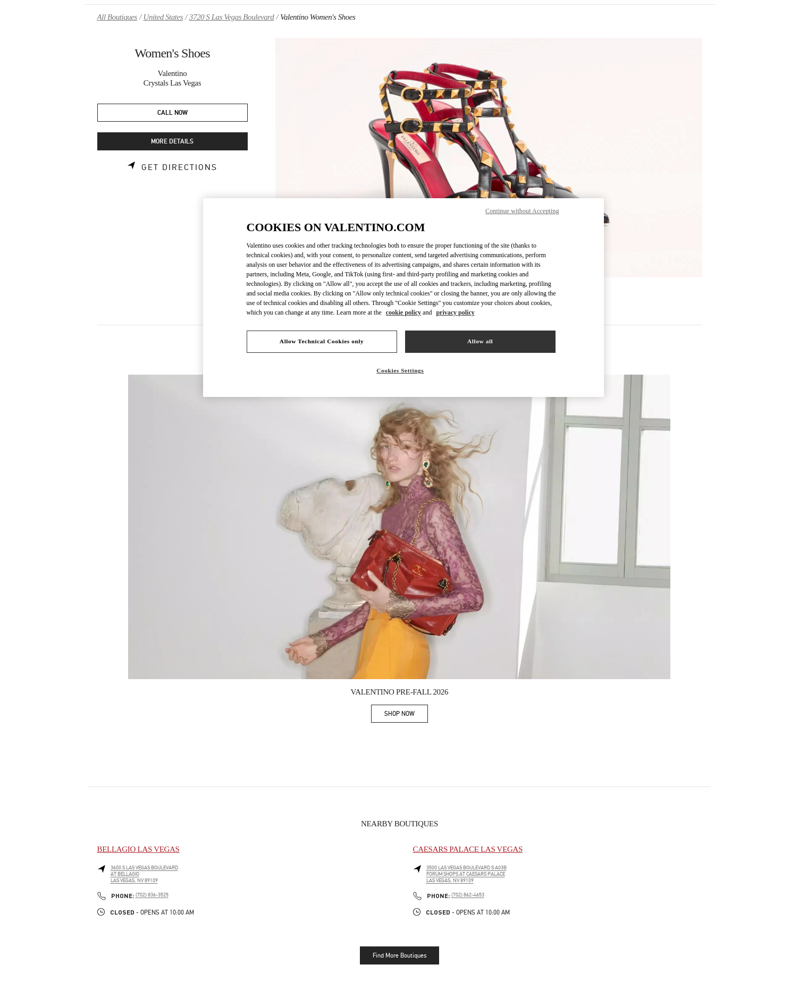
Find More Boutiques (399, 955)
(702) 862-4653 (467, 895)
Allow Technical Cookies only (322, 341)
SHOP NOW (406, 715)
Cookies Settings (400, 370)
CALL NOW (172, 113)
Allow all (480, 341)
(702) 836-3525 (152, 895)
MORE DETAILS (172, 142)
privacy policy (455, 312)
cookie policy (403, 312)
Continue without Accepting (522, 211)
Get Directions (179, 167)
